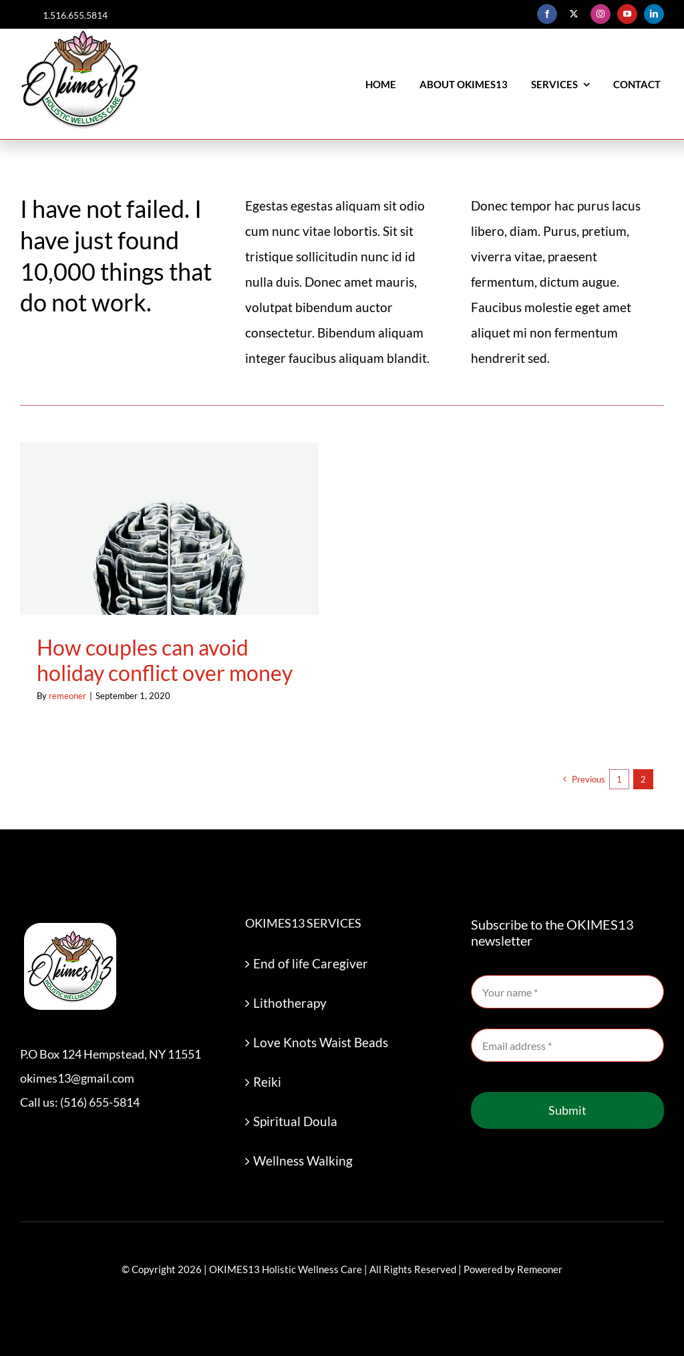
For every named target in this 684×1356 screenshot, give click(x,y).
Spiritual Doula (295, 1121)
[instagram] (600, 14)
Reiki (267, 1081)
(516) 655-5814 (100, 1102)
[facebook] (547, 14)
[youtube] (627, 14)
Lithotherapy (290, 1002)
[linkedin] (654, 14)
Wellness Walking (303, 1160)
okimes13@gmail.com (77, 1078)
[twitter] (574, 14)
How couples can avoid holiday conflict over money (165, 660)
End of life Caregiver (310, 963)
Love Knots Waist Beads (320, 1042)
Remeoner (539, 1269)
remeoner (67, 695)
